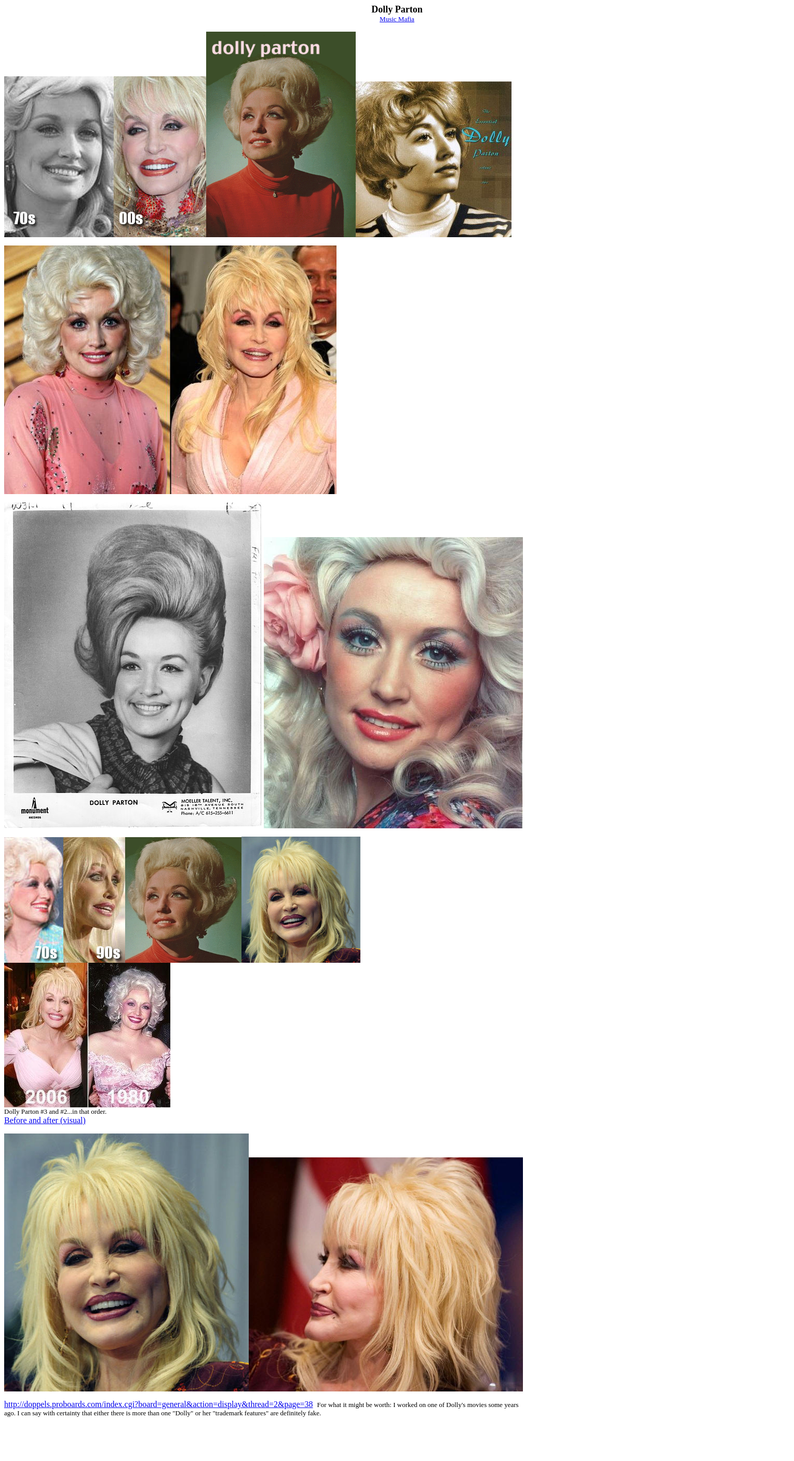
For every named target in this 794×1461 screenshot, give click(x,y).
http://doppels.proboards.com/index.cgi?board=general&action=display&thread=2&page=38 (158, 1404)
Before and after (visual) (45, 1120)
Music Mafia (397, 19)
